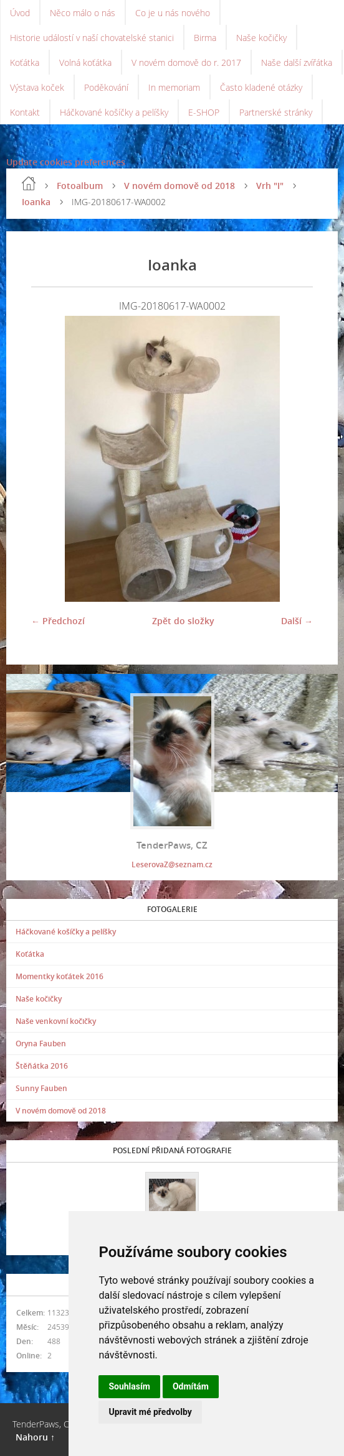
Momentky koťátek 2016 (59, 976)
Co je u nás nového (172, 13)
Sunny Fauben (41, 1088)
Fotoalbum (80, 185)
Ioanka (36, 202)
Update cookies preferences (65, 162)
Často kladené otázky (261, 87)
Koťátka (24, 62)
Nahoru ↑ (35, 1437)
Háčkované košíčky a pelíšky (114, 112)
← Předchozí (58, 621)
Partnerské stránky (275, 112)
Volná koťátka (85, 62)
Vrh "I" (270, 185)
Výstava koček (37, 87)
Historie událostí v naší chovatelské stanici (92, 38)
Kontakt (25, 112)
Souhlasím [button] (129, 1386)
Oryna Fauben (41, 1043)
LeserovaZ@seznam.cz (172, 864)
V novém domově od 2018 (179, 185)
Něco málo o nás (82, 13)
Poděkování (106, 87)
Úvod (20, 13)
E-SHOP (203, 112)
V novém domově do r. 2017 (186, 62)
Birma (205, 38)
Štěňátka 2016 (42, 1066)
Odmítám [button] (191, 1386)
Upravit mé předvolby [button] (149, 1412)
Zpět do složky (183, 621)
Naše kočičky (261, 38)
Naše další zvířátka (296, 62)
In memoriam (174, 87)
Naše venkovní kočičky (56, 1021)
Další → (297, 621)
